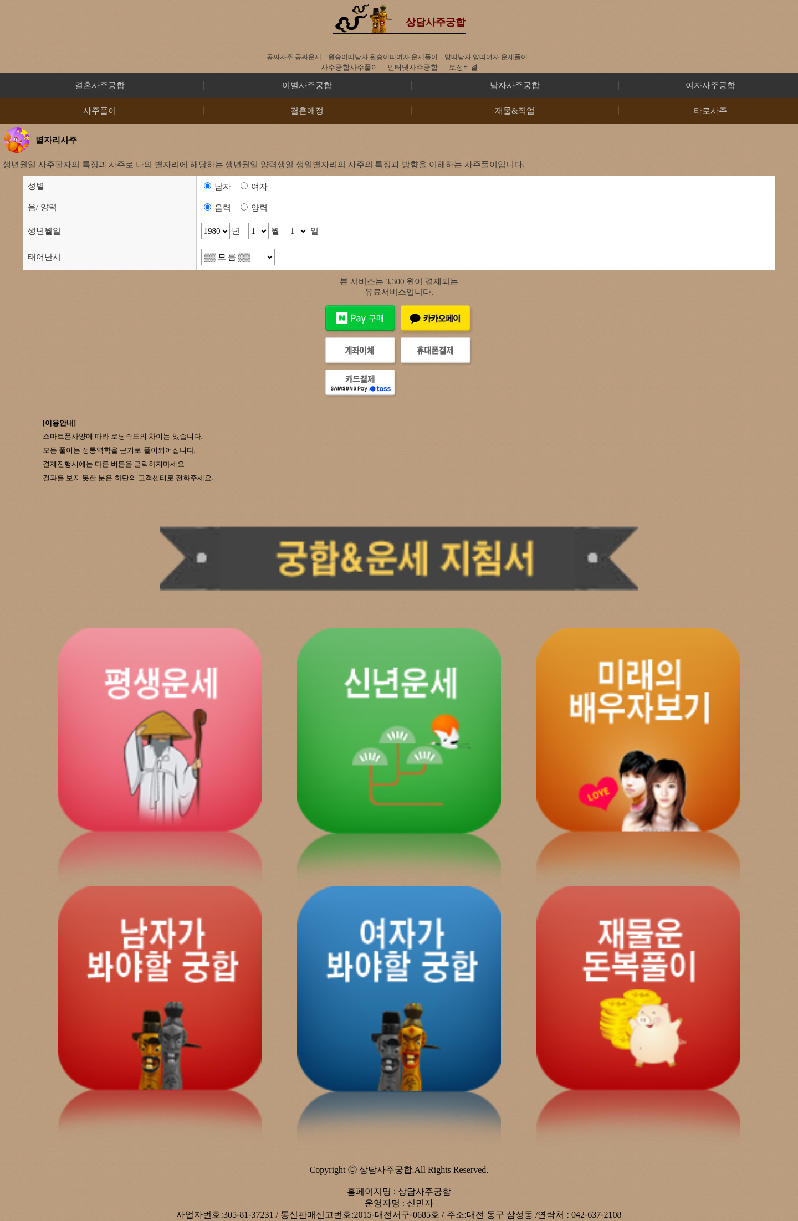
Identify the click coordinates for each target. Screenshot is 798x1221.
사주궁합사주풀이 (349, 67)
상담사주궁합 (436, 22)
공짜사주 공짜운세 (294, 57)
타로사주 (710, 110)
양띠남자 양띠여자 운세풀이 (486, 57)
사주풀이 (99, 110)
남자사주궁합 (515, 85)
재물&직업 (515, 110)
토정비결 (463, 67)
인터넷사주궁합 (412, 67)
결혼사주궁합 (100, 85)
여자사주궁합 (710, 85)
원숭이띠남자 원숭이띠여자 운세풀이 (383, 57)
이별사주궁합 (307, 85)
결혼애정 (307, 110)
